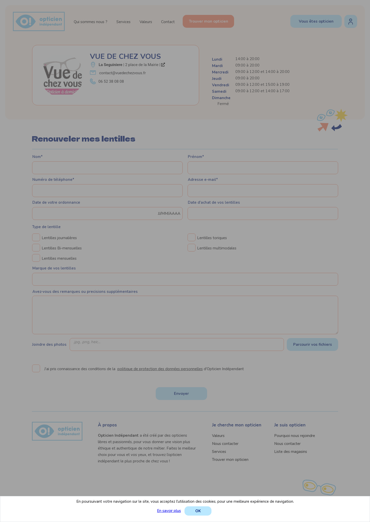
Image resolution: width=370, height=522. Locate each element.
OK (198, 511)
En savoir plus (169, 510)
